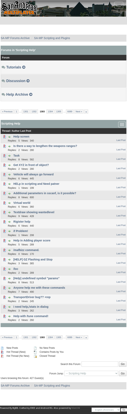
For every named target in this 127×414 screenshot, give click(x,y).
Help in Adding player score (31, 240)
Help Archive (17, 94)
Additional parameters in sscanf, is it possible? (44, 193)
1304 (50, 111)
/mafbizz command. (26, 250)
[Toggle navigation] (118, 5)
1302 (34, 111)
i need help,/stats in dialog (30, 306)
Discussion (15, 81)
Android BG (46, 408)
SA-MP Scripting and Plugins (52, 38)
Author (16, 131)
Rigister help (21, 221)
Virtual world (21, 202)
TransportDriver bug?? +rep (32, 297)
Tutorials (13, 67)
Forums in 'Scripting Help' (18, 50)
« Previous (7, 111)
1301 (25, 111)
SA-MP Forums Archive (15, 38)
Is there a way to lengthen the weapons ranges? (45, 146)
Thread (6, 131)
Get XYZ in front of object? (31, 165)
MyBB (15, 408)
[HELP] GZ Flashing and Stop (32, 259)
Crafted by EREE (27, 408)
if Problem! (20, 231)
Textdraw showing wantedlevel (33, 212)
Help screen (21, 136)
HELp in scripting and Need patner (36, 183)
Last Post (25, 131)
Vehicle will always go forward (33, 174)
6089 (69, 111)
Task (16, 155)
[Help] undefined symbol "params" (36, 278)
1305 (58, 111)
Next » (79, 111)
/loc (15, 268)
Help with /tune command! (30, 316)
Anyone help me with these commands (39, 287)
